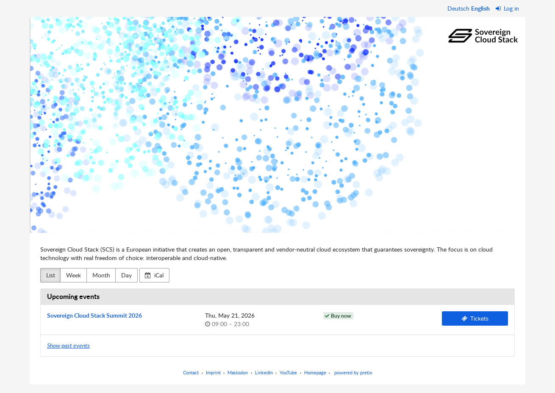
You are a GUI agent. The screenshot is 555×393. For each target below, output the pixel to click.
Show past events (68, 345)
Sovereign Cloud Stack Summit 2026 (94, 315)
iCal (154, 275)
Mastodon (238, 372)
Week (73, 275)
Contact (191, 372)
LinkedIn (264, 372)
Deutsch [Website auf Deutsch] (458, 8)
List (50, 275)
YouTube (288, 372)
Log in (507, 8)
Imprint (213, 372)
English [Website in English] (480, 8)
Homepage (315, 372)
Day (126, 275)
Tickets (475, 318)
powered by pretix (353, 372)
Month (101, 275)
